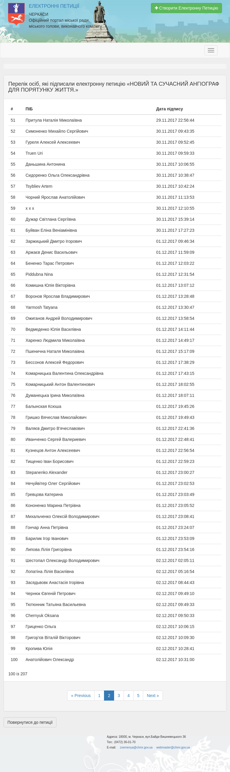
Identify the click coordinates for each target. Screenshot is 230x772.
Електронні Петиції (54, 6)
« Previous (81, 695)
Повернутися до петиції (30, 722)
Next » (153, 695)
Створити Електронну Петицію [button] (186, 8)
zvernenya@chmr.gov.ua (136, 747)
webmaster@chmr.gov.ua (173, 747)
